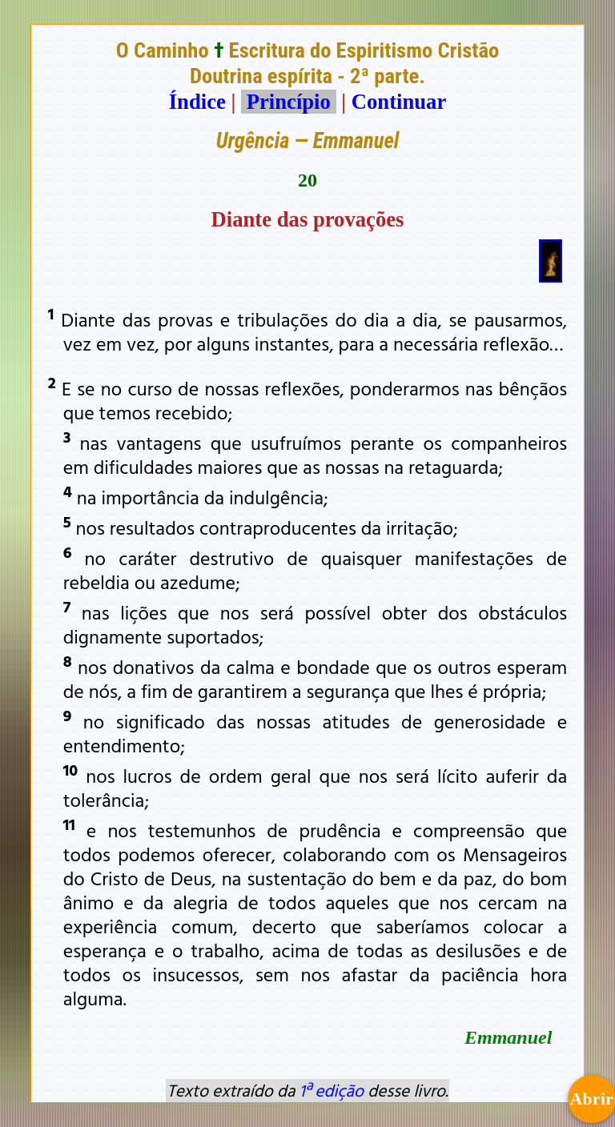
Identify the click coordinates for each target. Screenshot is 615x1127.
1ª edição (331, 1090)
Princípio (288, 102)
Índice (197, 102)
